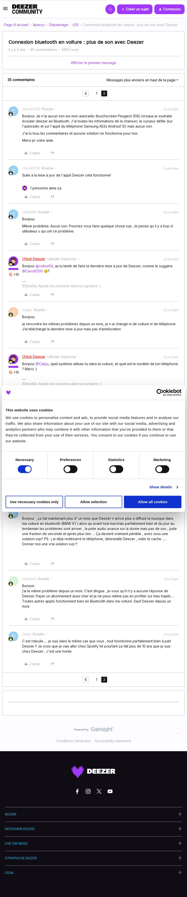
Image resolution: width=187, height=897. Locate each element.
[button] (5, 10)
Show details (161, 487)
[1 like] (41, 188)
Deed (26, 634)
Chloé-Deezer (33, 259)
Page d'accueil (16, 25)
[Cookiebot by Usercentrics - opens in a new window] (160, 392)
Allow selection (93, 502)
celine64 (29, 212)
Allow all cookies (153, 502)
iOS (75, 25)
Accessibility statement (113, 741)
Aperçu (39, 25)
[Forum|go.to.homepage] (27, 9)
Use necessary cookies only (34, 502)
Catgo (27, 310)
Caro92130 (31, 109)
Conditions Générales (73, 741)
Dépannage (58, 25)
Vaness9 (29, 579)
